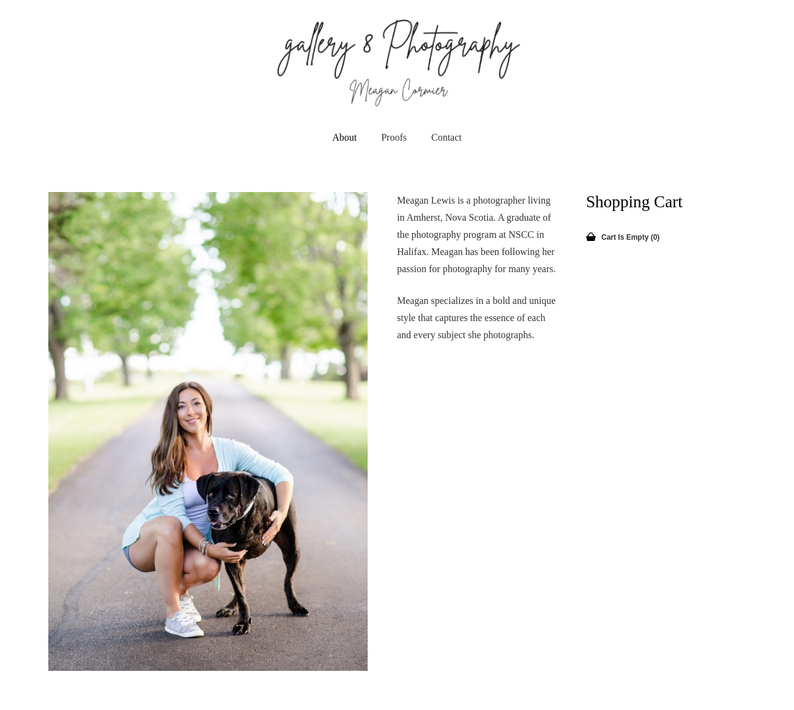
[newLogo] (397, 61)
